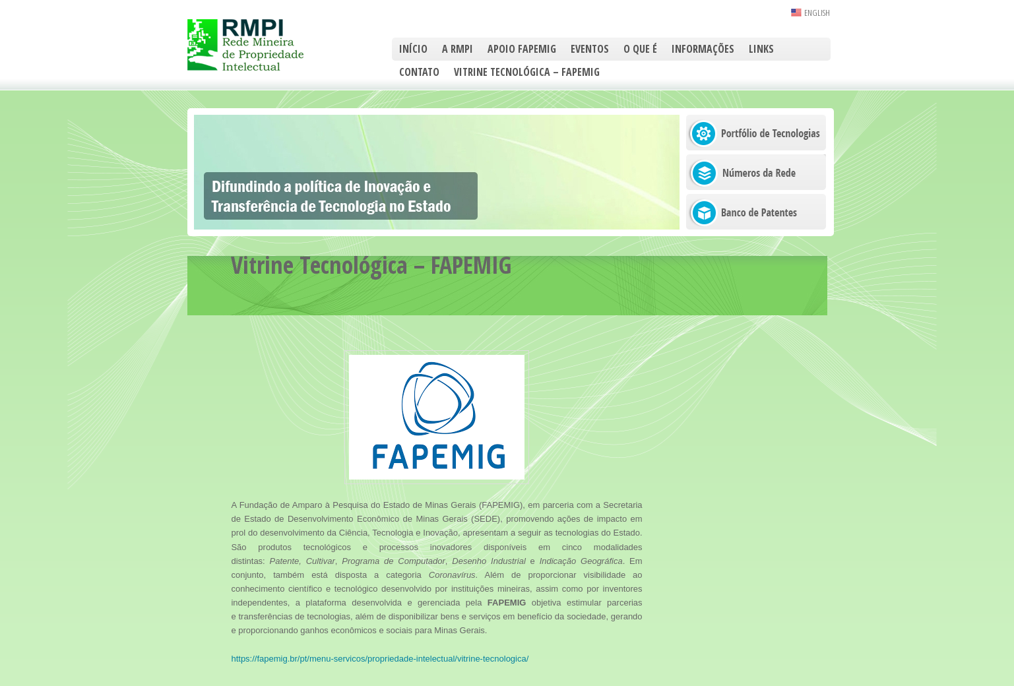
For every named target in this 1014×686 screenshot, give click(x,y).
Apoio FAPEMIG (522, 49)
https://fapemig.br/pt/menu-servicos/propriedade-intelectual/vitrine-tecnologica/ (379, 659)
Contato (419, 72)
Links (761, 49)
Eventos (590, 49)
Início (413, 49)
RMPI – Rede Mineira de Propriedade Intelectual (260, 45)
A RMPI (457, 49)
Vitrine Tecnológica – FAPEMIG (527, 72)
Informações (703, 49)
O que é (640, 49)
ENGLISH (817, 12)
